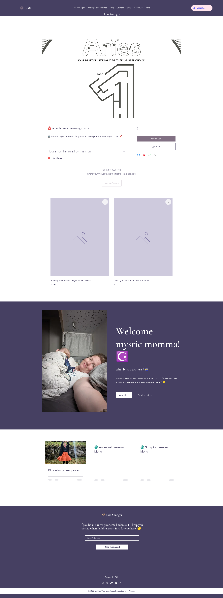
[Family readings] (145, 395)
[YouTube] (115, 583)
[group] (111, 244)
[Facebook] (120, 583)
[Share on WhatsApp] (149, 155)
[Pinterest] (107, 583)
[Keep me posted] (112, 547)
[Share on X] (154, 155)
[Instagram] (103, 583)
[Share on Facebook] (138, 155)
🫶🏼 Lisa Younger (112, 515)
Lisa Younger (112, 14)
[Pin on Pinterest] (144, 155)
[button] (14, 8)
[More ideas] (124, 395)
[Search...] (202, 8)
